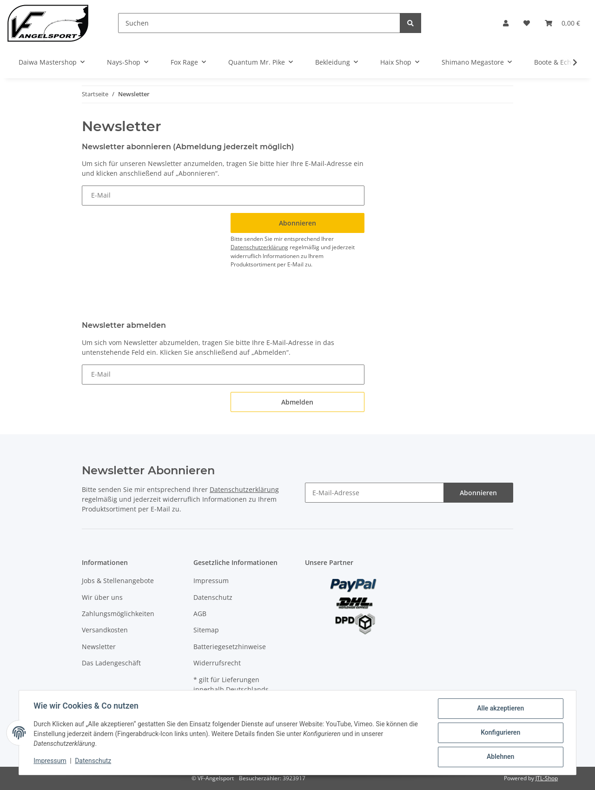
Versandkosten (105, 629)
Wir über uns (102, 597)
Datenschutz (212, 597)
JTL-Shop (547, 778)
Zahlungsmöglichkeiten (118, 613)
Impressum (211, 580)
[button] (506, 23)
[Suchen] (259, 23)
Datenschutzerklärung (259, 247)
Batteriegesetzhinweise (229, 646)
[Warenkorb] (562, 23)
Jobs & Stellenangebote (118, 580)
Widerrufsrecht (217, 662)
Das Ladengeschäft (111, 662)
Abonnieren (478, 492)
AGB (199, 613)
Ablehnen (500, 757)
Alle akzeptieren (499, 708)
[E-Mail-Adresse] (374, 493)
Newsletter (99, 646)
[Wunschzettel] (526, 23)
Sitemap (206, 629)
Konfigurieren (500, 733)
